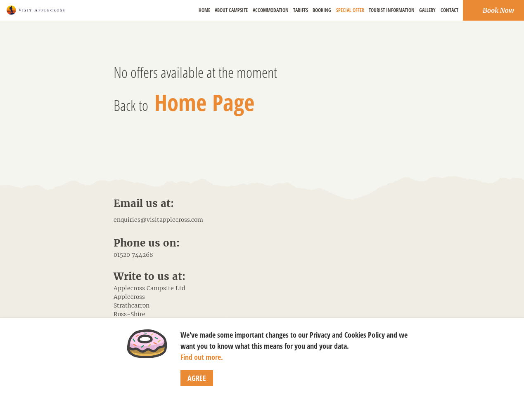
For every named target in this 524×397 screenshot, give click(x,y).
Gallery (427, 10)
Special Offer (350, 10)
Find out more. (201, 357)
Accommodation (271, 10)
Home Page (204, 102)
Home (204, 10)
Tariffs (300, 10)
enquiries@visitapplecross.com (158, 219)
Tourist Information (392, 10)
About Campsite (231, 10)
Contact (449, 10)
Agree (196, 378)
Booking (322, 10)
